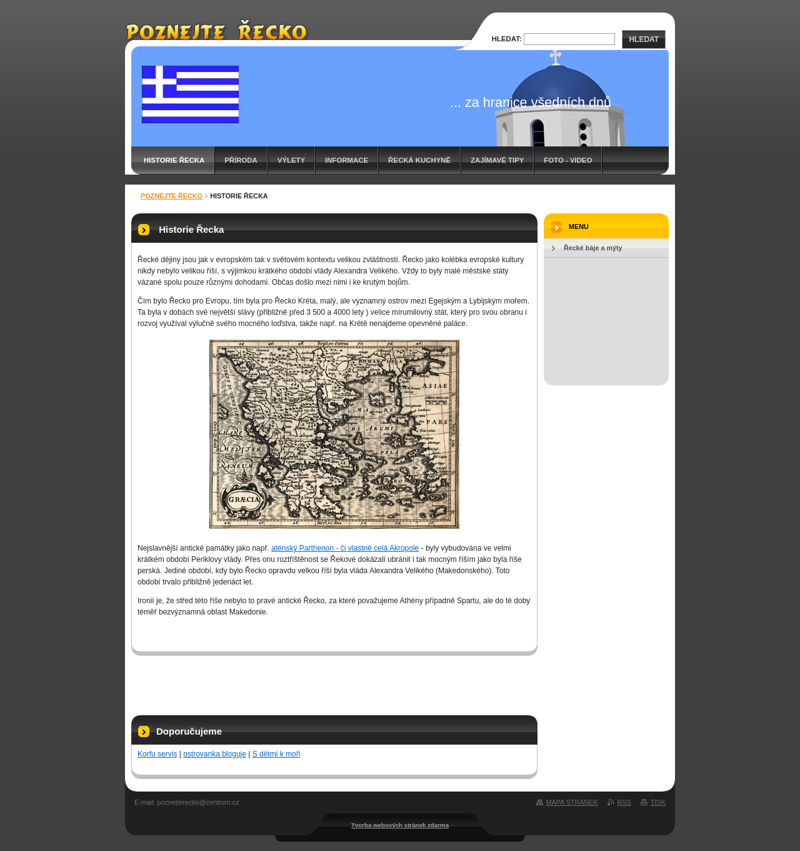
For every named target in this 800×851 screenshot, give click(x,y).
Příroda (241, 160)
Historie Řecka (174, 160)
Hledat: (507, 39)
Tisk (658, 802)
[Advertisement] (334, 681)
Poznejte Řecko (171, 196)
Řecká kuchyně (419, 160)
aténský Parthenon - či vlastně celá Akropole (345, 548)
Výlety (291, 160)
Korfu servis (157, 754)
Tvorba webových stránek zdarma (400, 825)
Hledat (644, 39)
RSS (624, 802)
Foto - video (568, 160)
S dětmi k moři (276, 754)
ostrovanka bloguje (214, 754)
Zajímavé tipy (497, 160)
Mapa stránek (572, 802)
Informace (346, 160)
